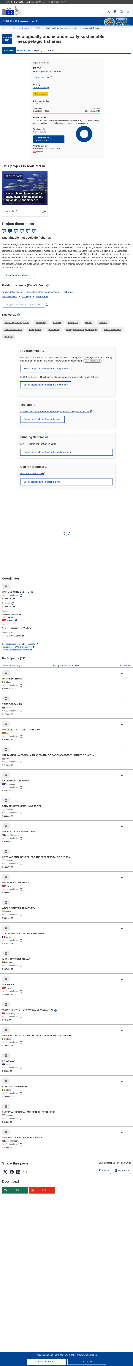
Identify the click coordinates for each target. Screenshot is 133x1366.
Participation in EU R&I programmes (18, 647)
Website (33, 644)
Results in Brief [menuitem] (23, 50)
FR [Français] (22, 231)
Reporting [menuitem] (38, 50)
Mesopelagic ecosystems (16, 322)
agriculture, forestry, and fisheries (43, 292)
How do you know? (56, 2)
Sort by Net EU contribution (65, 665)
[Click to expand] (122, 673)
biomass (57, 322)
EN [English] (10, 231)
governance (42, 296)
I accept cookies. (46, 1361)
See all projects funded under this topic (42, 419)
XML (17, 1190)
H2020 (37, 28)
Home (4, 28)
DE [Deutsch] (4, 231)
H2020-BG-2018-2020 (31, 473)
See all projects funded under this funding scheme (48, 452)
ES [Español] (16, 231)
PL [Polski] (34, 231)
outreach (8, 336)
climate (88, 322)
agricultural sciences (12, 292)
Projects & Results (20, 28)
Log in (108, 11)
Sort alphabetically (12, 665)
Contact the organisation (14, 644)
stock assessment (13, 329)
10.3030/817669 (40, 88)
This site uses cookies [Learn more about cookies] (46, 1355)
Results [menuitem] (51, 50)
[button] (115, 12)
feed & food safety (112, 329)
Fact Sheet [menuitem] (8, 50)
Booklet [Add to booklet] (104, 1170)
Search (121, 11)
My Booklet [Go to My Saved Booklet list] (122, 1170)
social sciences (9, 296)
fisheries (68, 292)
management (35, 329)
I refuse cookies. (87, 1361)
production (73, 322)
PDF (44, 1190)
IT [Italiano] (28, 231)
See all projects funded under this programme (46, 368)
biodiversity (41, 322)
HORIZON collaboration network (17, 650)
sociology (26, 296)
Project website (44, 76)
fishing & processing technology (81, 329)
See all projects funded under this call (42, 482)
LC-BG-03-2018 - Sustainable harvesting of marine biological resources (55, 411)
